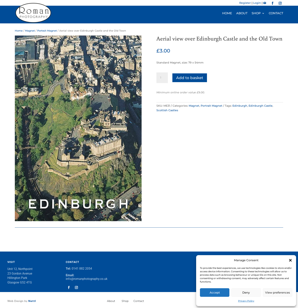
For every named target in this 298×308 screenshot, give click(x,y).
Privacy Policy (246, 300)
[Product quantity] (162, 77)
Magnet (30, 30)
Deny (246, 292)
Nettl (32, 300)
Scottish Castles (167, 110)
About (241, 13)
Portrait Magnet (47, 30)
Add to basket (189, 77)
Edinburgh (239, 105)
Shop (256, 13)
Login (257, 3)
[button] (290, 260)
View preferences (277, 292)
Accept (215, 292)
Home (227, 13)
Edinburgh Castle (261, 105)
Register (245, 3)
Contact (276, 13)
